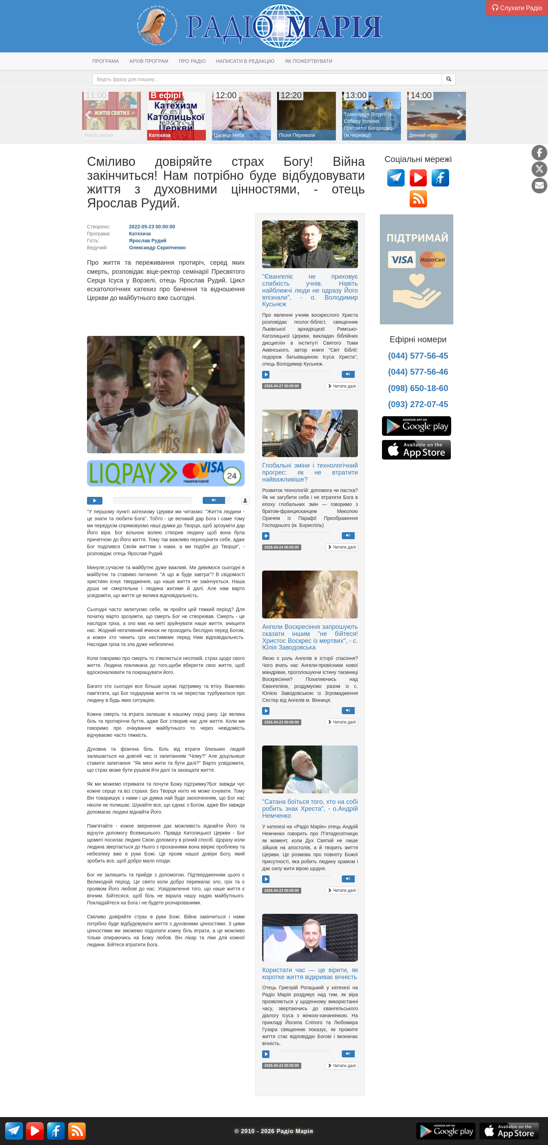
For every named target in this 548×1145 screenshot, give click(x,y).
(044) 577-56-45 (418, 355)
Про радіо (192, 61)
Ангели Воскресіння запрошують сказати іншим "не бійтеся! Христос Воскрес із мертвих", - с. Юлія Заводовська (310, 637)
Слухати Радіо (517, 8)
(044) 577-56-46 (418, 371)
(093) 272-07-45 (418, 404)
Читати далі (341, 386)
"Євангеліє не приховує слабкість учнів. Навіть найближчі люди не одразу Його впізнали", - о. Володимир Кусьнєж (310, 290)
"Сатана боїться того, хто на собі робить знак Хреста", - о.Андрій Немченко (310, 808)
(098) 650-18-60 (418, 388)
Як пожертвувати (308, 61)
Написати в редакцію (245, 61)
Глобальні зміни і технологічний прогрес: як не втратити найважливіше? (310, 472)
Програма (105, 61)
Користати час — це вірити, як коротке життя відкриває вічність (310, 974)
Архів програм (148, 61)
